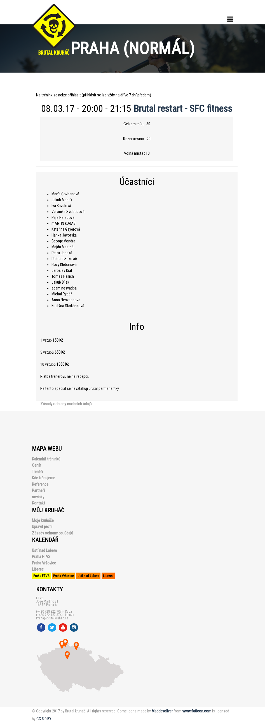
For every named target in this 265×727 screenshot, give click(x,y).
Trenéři (37, 471)
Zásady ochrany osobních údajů (66, 403)
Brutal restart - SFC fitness (182, 108)
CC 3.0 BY (43, 719)
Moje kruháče (43, 520)
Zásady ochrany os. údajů (52, 533)
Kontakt (38, 503)
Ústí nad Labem (44, 550)
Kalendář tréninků (46, 459)
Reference (40, 484)
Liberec (38, 569)
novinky (38, 496)
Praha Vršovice (44, 563)
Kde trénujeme (43, 477)
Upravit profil (42, 526)
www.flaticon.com (196, 711)
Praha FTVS (41, 556)
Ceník (36, 465)
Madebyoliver (162, 711)
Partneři (38, 490)
